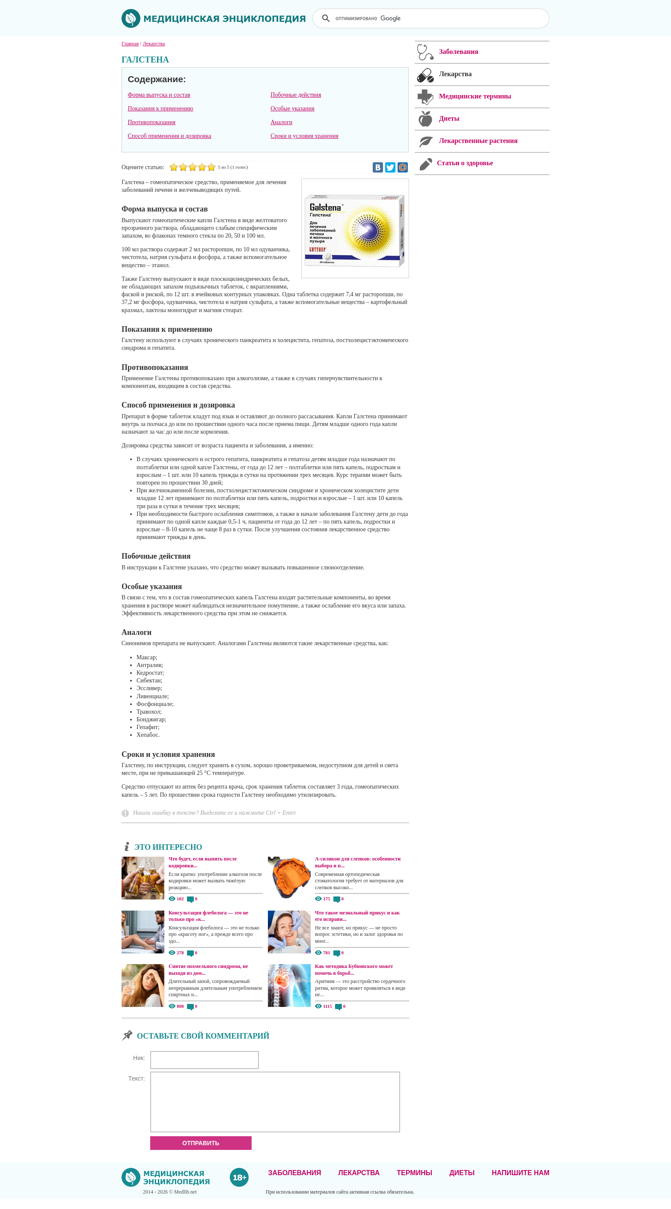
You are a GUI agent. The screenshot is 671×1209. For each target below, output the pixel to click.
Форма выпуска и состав (159, 95)
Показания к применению (160, 108)
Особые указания (292, 108)
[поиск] (432, 18)
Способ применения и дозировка (169, 136)
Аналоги (281, 122)
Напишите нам (520, 1183)
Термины (414, 1183)
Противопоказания (151, 122)
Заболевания (294, 1183)
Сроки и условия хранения (304, 136)
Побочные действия (295, 95)
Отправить (201, 1153)
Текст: (136, 1078)
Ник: (139, 1057)
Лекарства (359, 1183)
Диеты (462, 1183)
